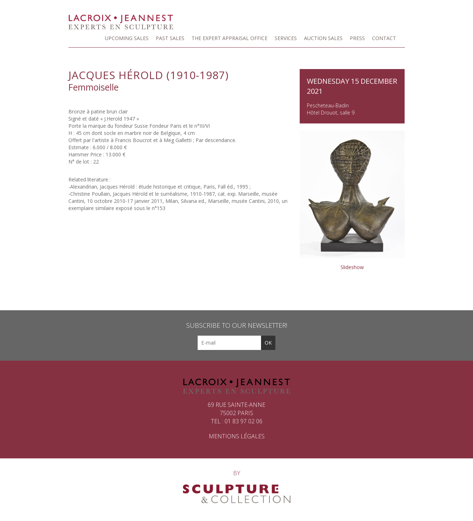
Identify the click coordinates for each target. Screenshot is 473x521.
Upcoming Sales (127, 38)
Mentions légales (237, 436)
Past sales (170, 38)
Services (286, 38)
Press (357, 38)
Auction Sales (323, 38)
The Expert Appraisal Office (229, 38)
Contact (384, 38)
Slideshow (352, 267)
